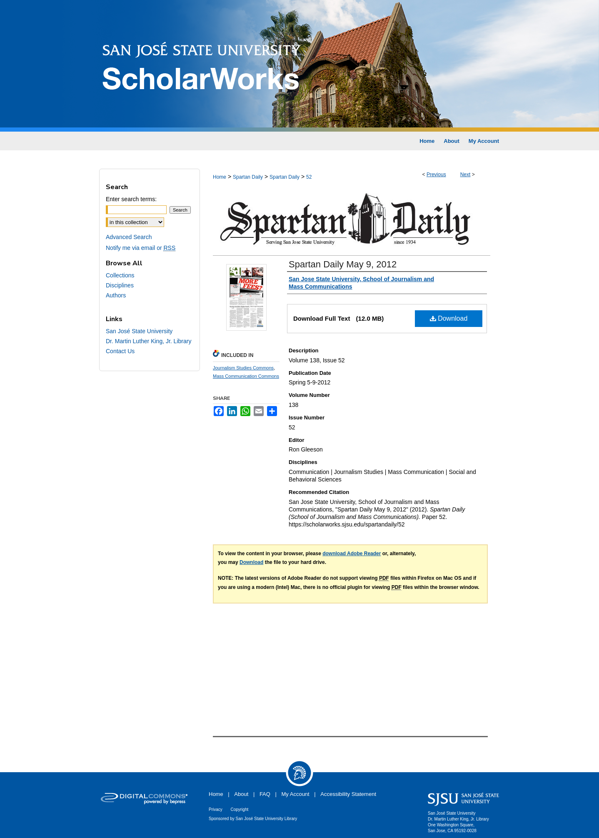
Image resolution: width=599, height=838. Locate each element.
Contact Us (120, 351)
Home (219, 177)
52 (309, 177)
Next (465, 174)
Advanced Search (129, 237)
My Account (295, 794)
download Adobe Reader (351, 553)
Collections (120, 275)
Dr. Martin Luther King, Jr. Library (148, 341)
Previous (436, 174)
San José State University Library (266, 818)
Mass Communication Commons (246, 376)
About (241, 794)
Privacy (215, 809)
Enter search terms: (131, 199)
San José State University (139, 331)
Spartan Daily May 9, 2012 (343, 264)
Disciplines (120, 285)
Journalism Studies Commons (243, 367)
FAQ (265, 794)
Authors (116, 295)
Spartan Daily (248, 177)
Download (449, 318)
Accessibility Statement (348, 794)
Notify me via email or (140, 247)
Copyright (239, 809)
